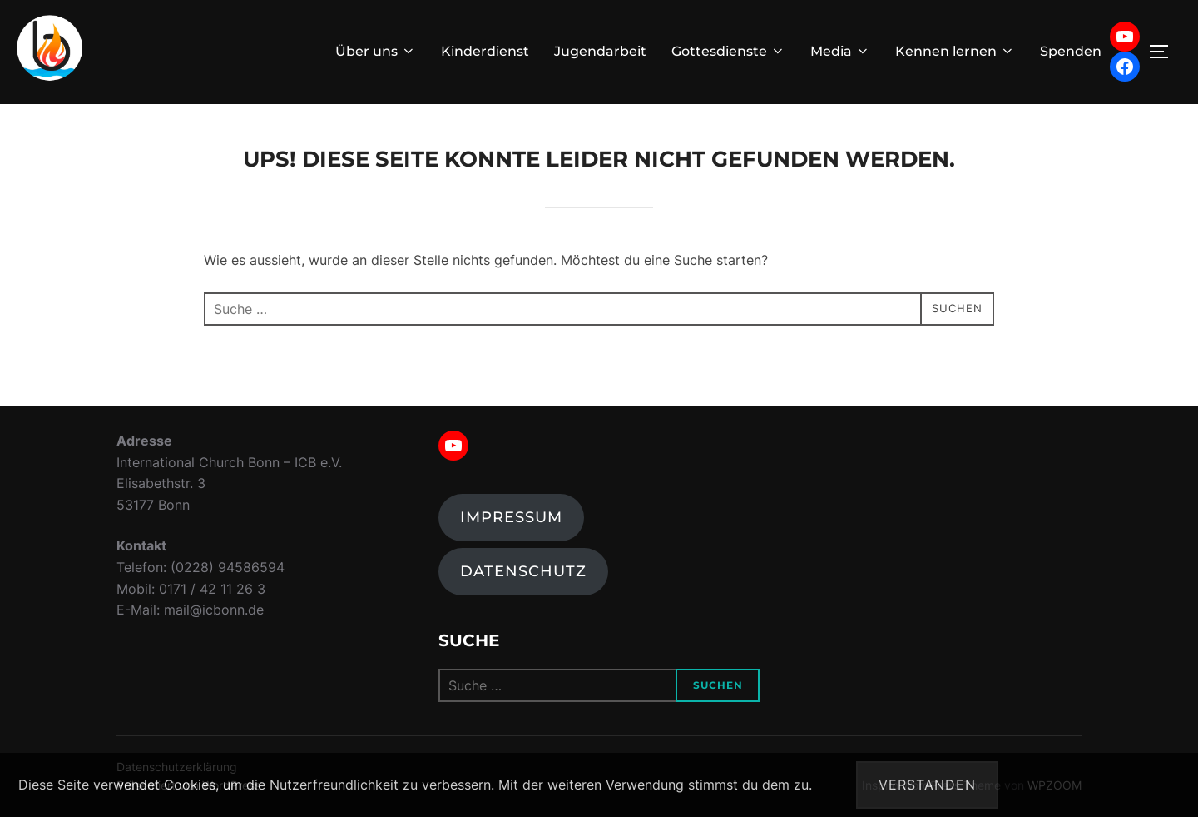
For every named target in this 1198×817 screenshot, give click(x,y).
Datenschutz (523, 571)
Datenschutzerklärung (1111, 784)
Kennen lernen (955, 51)
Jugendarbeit (600, 51)
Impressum (511, 517)
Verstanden (927, 784)
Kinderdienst (485, 51)
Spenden (1070, 51)
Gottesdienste (728, 51)
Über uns (375, 51)
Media (840, 51)
